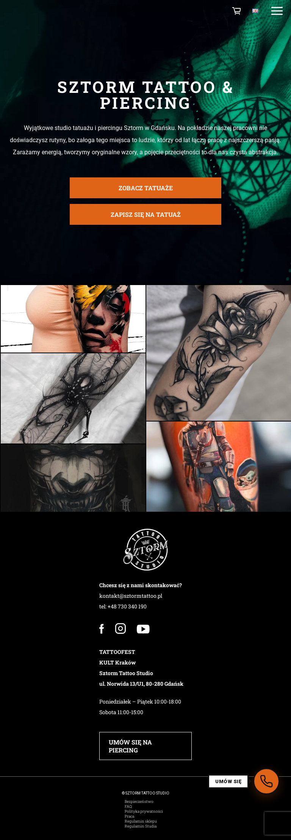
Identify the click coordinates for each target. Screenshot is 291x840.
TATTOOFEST (117, 651)
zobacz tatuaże (146, 190)
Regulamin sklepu (141, 821)
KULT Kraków (117, 662)
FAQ (128, 806)
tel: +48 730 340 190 (123, 606)
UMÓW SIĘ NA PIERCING (130, 746)
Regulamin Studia (140, 826)
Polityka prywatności (144, 811)
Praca (129, 816)
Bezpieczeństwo (139, 801)
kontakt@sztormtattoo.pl (130, 595)
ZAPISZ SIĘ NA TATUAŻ (146, 217)
